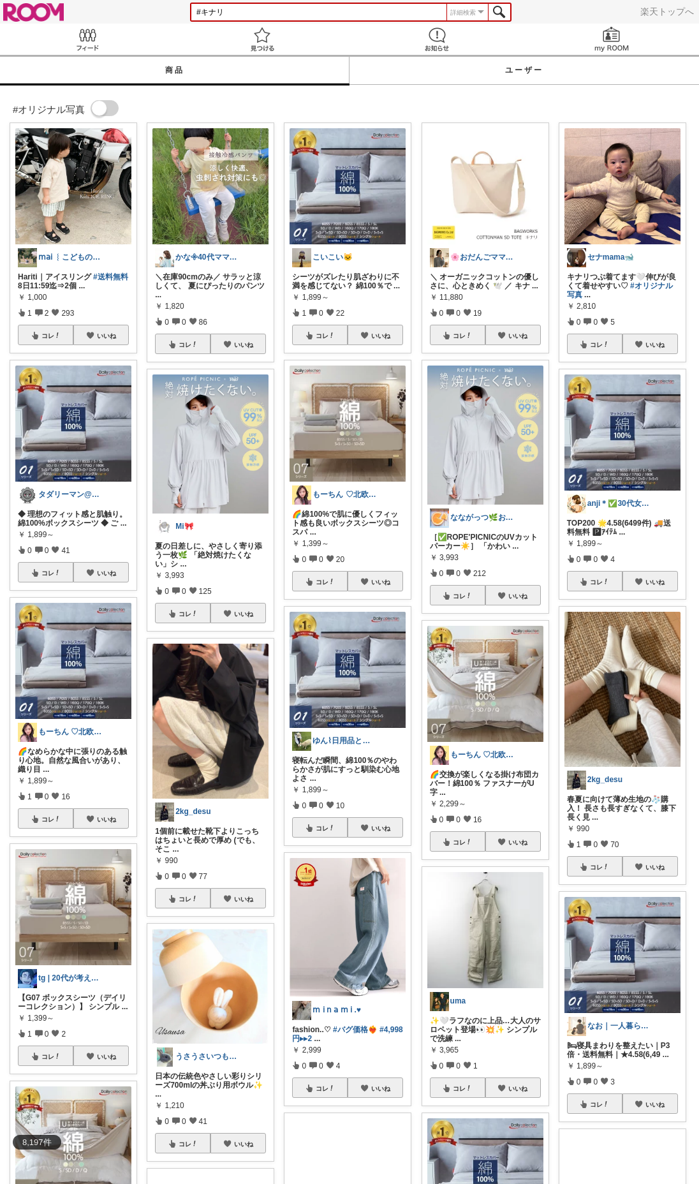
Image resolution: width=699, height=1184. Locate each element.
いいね (106, 335)
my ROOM (611, 39)
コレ (51, 335)
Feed (87, 39)
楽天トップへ (667, 11)
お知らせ (437, 39)
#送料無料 (110, 276)
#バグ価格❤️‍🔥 (355, 1029)
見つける (262, 39)
